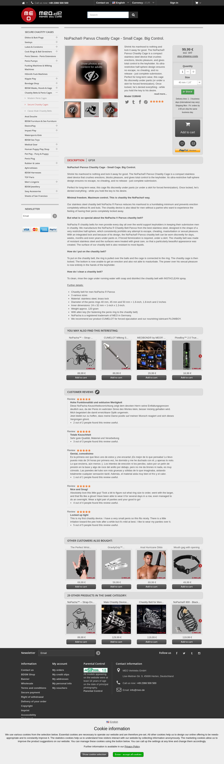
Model (127, 96)
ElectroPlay (30, 125)
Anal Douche (31, 116)
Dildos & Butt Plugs (34, 37)
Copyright (27, 707)
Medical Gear (31, 144)
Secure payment (30, 693)
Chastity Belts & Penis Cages (38, 92)
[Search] (133, 15)
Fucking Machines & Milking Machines (38, 67)
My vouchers (59, 689)
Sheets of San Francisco (36, 196)
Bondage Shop (32, 83)
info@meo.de (137, 691)
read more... (160, 93)
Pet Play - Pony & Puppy (37, 153)
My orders (58, 671)
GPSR (91, 161)
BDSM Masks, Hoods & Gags (38, 88)
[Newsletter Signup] (54, 216)
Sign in (174, 2)
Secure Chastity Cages (37, 104)
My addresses (60, 680)
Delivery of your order (33, 702)
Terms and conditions (33, 689)
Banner (25, 680)
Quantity (188, 66)
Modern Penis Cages (37, 98)
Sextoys (28, 42)
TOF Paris (29, 177)
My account (59, 665)
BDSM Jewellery (32, 186)
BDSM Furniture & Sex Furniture (40, 121)
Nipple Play (30, 78)
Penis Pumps (31, 60)
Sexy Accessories (33, 191)
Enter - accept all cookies (128, 754)
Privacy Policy (131, 746)
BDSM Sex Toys (32, 139)
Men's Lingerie (32, 181)
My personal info (62, 684)
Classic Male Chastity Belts (39, 110)
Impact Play (30, 130)
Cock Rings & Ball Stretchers (38, 51)
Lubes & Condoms (34, 46)
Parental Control (93, 692)
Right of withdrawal (32, 698)
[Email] (36, 216)
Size (187, 77)
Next (116, 110)
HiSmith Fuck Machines (36, 74)
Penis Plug (30, 158)
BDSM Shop (28, 675)
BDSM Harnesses (33, 172)
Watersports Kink (33, 135)
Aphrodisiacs (31, 167)
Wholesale (27, 684)
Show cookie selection (94, 754)
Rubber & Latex (32, 163)
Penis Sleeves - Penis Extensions (40, 56)
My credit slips (60, 675)
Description (75, 161)
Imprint (25, 711)
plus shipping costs (187, 56)
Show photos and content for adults (91, 73)
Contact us (102, 2)
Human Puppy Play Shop (37, 149)
